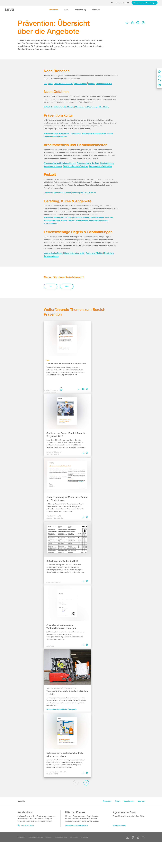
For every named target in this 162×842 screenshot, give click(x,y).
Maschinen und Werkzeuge (86, 107)
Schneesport (77, 193)
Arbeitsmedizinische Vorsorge (75, 166)
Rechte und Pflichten (94, 253)
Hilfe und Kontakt (122, 3)
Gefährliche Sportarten (53, 193)
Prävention (53, 10)
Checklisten (104, 107)
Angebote (63, 136)
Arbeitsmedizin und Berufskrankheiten (59, 163)
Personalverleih (80, 83)
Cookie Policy (74, 837)
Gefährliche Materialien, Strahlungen (59, 107)
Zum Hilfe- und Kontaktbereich (76, 825)
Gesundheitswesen (104, 83)
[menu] (127, 22)
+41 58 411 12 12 (26, 825)
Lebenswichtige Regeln (53, 253)
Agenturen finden (119, 825)
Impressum (49, 837)
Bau (45, 83)
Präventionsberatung (80, 217)
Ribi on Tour (66, 217)
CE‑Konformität (50, 223)
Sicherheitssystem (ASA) (74, 253)
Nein (66, 286)
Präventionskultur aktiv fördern (56, 133)
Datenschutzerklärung (61, 837)
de (112, 3)
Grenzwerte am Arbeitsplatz (100, 166)
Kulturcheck (76, 133)
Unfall (66, 10)
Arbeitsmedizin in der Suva (88, 163)
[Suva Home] (9, 10)
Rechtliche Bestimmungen (35, 837)
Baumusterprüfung (52, 220)
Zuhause (92, 193)
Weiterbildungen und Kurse (102, 217)
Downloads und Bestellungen (144, 3)
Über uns (96, 10)
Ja (50, 286)
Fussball (67, 193)
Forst (50, 83)
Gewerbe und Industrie (63, 83)
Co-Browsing (84, 837)
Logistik (91, 83)
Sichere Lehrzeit (67, 220)
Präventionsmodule (52, 217)
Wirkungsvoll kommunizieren (94, 133)
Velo (85, 193)
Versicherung (80, 10)
